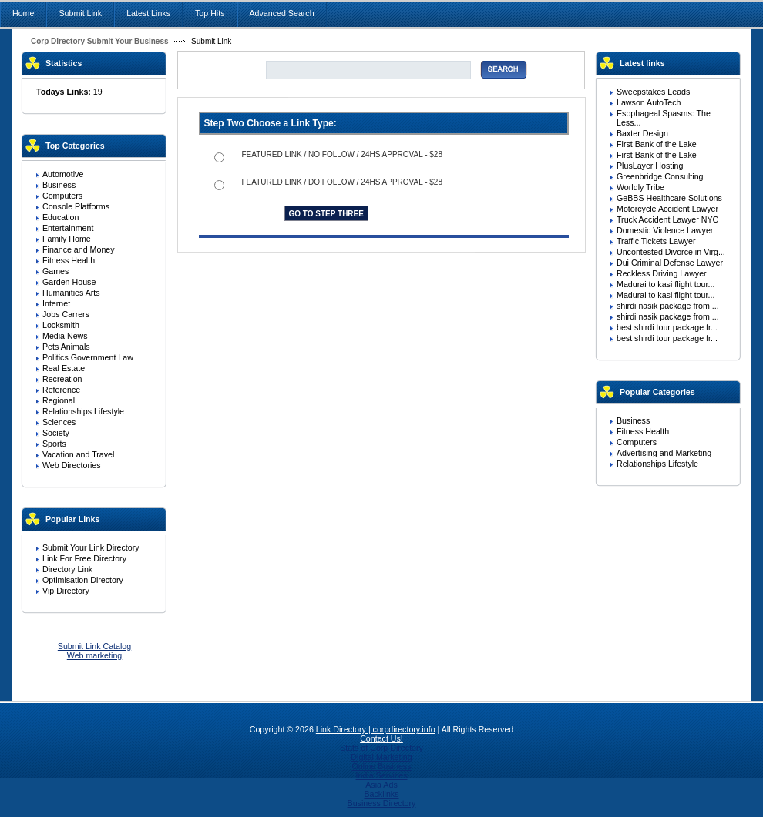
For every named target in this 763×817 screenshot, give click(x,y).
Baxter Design (642, 133)
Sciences (59, 422)
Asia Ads (381, 784)
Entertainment (67, 228)
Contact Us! (381, 738)
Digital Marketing (381, 757)
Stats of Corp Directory (381, 747)
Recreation (62, 378)
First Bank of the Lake (657, 144)
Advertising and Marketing (664, 452)
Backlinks (381, 794)
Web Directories (71, 465)
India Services (382, 775)
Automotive (62, 174)
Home (23, 13)
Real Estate (63, 368)
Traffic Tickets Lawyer (656, 241)
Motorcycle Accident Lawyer (667, 208)
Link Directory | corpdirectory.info (375, 729)
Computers (62, 195)
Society (55, 432)
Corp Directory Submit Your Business (100, 41)
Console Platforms (75, 206)
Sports (54, 443)
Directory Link (67, 569)
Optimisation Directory (82, 579)
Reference (61, 389)
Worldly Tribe (640, 187)
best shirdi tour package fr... (667, 327)
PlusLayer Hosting (650, 165)
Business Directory (382, 803)
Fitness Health (68, 260)
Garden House (69, 281)
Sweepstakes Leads (653, 91)
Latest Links (148, 13)
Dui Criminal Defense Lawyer (670, 262)
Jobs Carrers (65, 314)
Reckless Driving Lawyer (662, 273)
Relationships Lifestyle (83, 411)
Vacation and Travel (78, 454)
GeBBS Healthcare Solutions (669, 198)
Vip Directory (65, 590)
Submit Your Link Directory (90, 547)
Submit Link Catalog (94, 646)
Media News (65, 335)
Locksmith (60, 325)
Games (55, 271)
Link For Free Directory (84, 558)
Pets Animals (66, 346)
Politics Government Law (87, 357)
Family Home (66, 238)
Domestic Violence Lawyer (665, 230)
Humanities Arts (71, 292)
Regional (58, 400)
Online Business (381, 766)
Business (59, 184)
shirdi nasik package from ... (668, 305)
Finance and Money (78, 249)
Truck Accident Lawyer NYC (667, 219)
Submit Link (80, 13)
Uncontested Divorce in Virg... (671, 251)
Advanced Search (282, 13)
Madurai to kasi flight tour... (665, 284)
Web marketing (94, 655)
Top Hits (210, 13)
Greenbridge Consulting (660, 176)
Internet (56, 303)
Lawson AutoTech (649, 102)
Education (60, 217)
